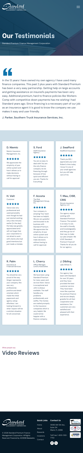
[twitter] (56, 443)
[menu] (78, 7)
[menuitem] (45, 425)
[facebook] (52, 443)
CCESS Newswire (27, 438)
